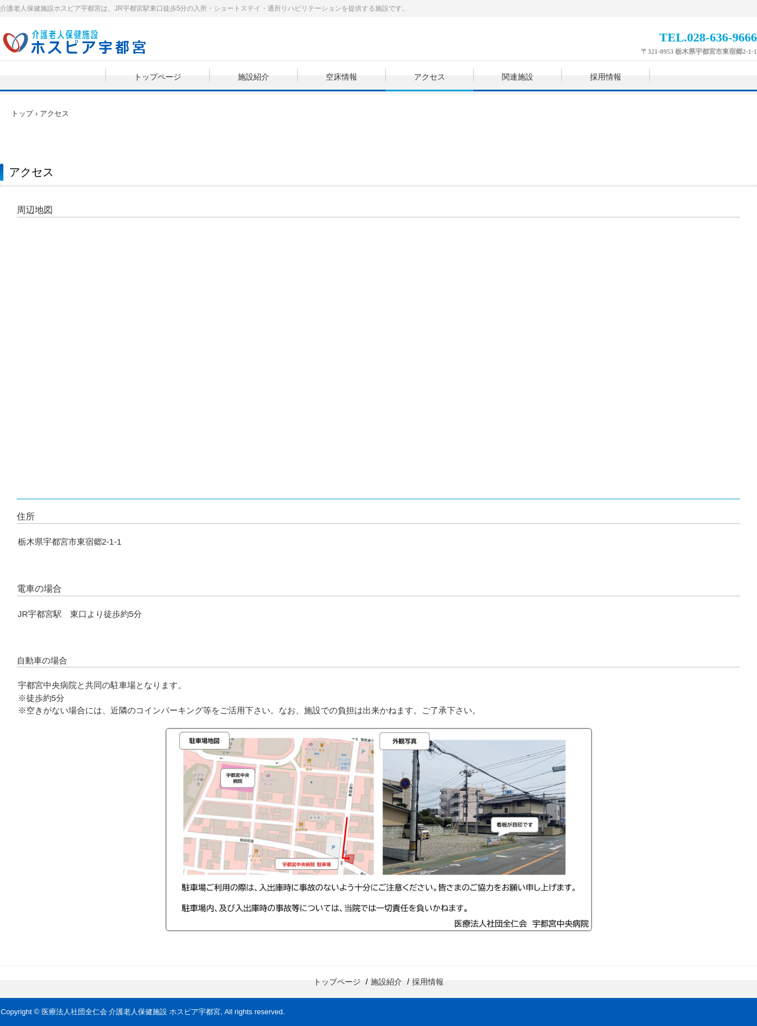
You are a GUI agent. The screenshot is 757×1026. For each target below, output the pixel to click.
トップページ (157, 76)
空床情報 (341, 76)
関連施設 (517, 76)
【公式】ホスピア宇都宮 (82, 44)
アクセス (429, 76)
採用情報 (605, 76)
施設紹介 (253, 76)
